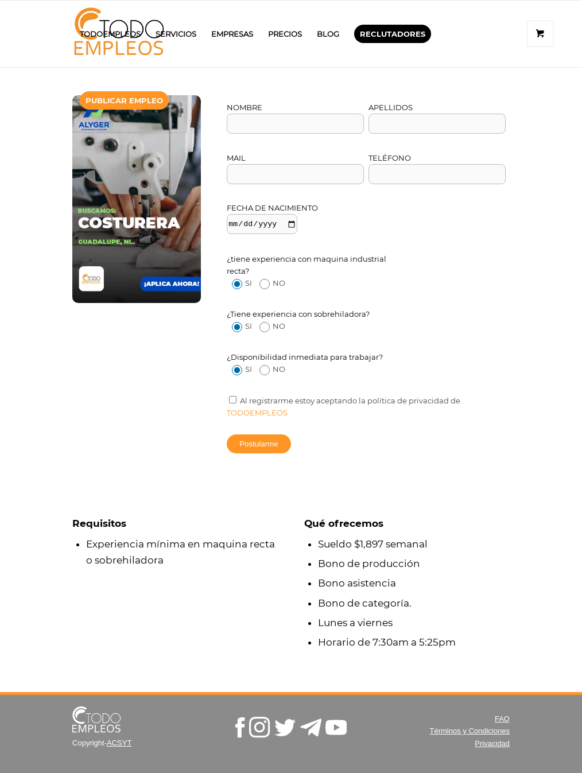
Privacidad (492, 743)
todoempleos (257, 412)
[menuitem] (110, 34)
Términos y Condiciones (469, 731)
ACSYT (119, 743)
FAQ (502, 718)
